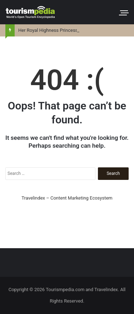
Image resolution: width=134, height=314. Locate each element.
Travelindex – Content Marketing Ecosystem (66, 198)
